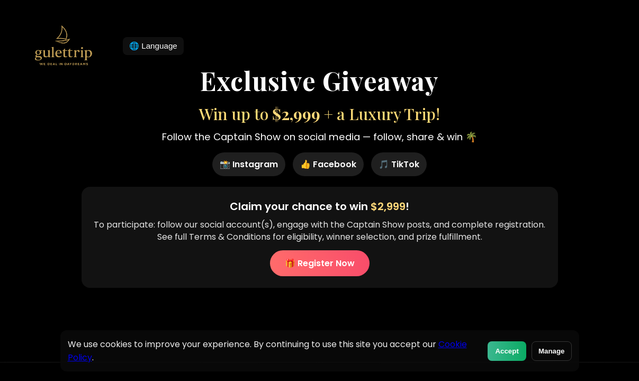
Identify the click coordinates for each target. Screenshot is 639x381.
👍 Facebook (328, 164)
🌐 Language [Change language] (153, 45)
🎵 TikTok (399, 164)
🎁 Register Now (320, 263)
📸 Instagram (249, 164)
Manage (551, 351)
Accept (506, 351)
